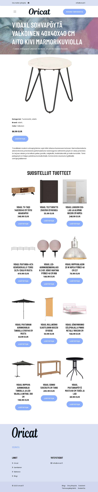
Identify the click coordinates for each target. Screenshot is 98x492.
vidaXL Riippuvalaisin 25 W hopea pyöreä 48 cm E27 (74, 267)
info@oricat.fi (80, 3)
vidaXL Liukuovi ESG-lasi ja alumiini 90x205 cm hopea (75, 210)
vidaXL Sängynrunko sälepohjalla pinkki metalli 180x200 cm (75, 327)
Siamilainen (18, 467)
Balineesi (17, 472)
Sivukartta (81, 488)
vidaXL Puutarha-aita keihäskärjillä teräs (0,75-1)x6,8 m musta (23, 267)
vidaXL (34, 119)
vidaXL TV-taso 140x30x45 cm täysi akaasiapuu (23, 210)
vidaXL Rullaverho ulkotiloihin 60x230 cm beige (49, 327)
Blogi (15, 476)
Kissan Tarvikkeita (74, 12)
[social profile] (28, 3)
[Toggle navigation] (15, 12)
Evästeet (81, 485)
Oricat (16, 463)
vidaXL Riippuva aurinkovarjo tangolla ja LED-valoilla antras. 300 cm (23, 390)
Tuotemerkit (26, 119)
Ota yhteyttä (72, 485)
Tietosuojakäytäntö (69, 488)
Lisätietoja (20, 139)
